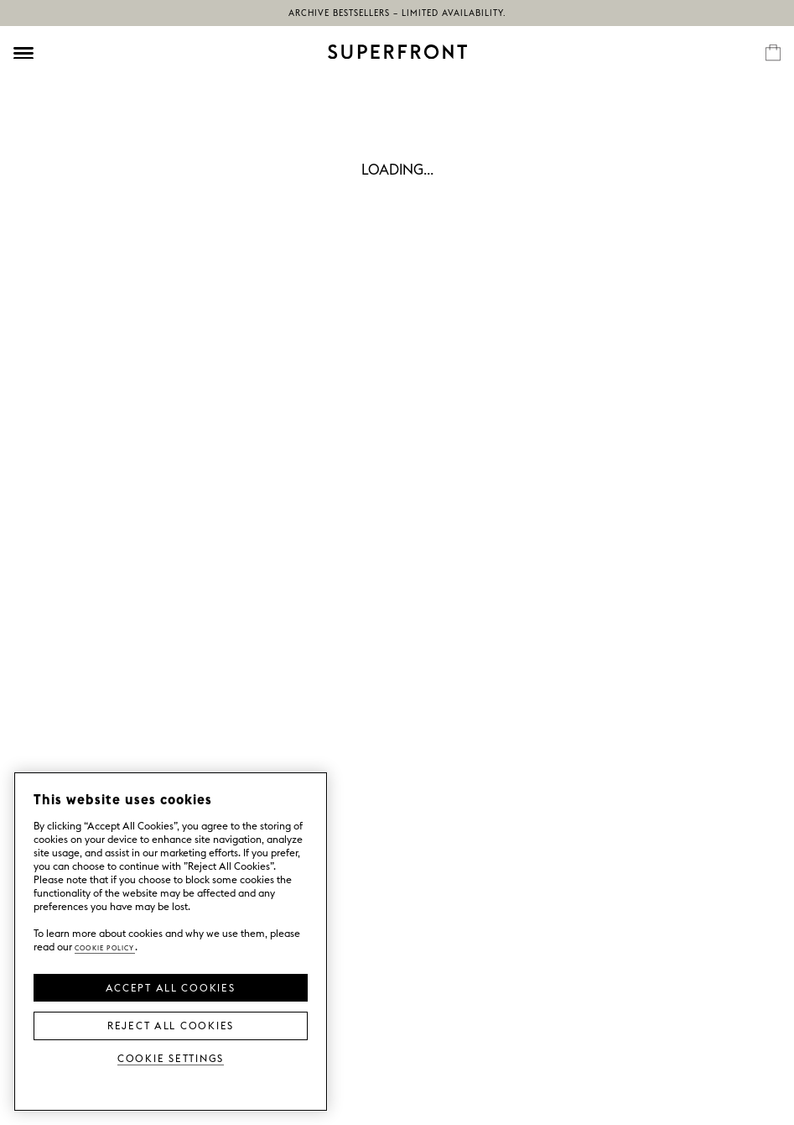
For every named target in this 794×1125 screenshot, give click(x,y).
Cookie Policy (105, 946)
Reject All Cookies (170, 1024)
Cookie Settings (170, 1057)
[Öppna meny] (23, 53)
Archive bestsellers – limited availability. (397, 13)
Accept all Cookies (170, 986)
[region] (170, 942)
